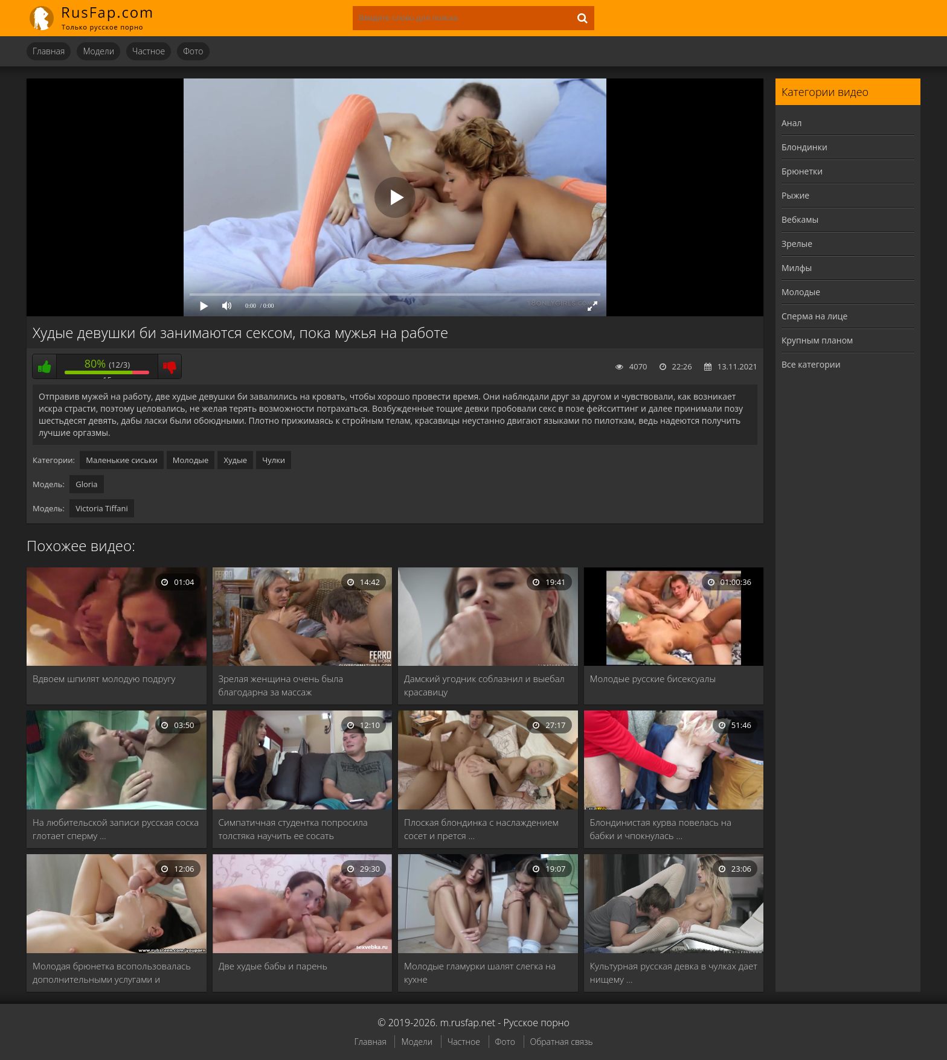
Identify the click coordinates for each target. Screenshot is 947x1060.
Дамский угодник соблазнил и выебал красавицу (484, 685)
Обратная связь (561, 1041)
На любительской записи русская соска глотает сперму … (116, 828)
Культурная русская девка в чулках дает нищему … (673, 972)
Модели (98, 51)
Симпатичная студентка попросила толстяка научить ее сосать (293, 828)
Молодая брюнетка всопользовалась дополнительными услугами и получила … (112, 973)
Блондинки (804, 147)
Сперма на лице (814, 316)
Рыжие (795, 195)
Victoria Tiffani (101, 508)
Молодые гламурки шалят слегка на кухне (480, 972)
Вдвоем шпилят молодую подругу (104, 678)
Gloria (86, 484)
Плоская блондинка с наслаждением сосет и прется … (481, 828)
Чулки (273, 460)
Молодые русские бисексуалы (653, 678)
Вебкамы (800, 219)
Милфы (797, 267)
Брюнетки (802, 171)
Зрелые (797, 243)
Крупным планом (817, 340)
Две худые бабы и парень (273, 966)
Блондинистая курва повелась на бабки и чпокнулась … (660, 828)
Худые (235, 460)
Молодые (191, 460)
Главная (49, 51)
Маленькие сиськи (122, 460)
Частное (148, 51)
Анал (792, 123)
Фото (193, 51)
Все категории (811, 364)
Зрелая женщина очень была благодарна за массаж (281, 685)
